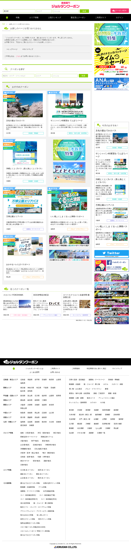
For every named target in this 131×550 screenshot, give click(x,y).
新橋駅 (107, 415)
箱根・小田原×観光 (27, 433)
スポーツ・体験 (117, 384)
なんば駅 (99, 428)
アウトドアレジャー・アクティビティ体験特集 (37, 511)
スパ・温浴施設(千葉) (47, 495)
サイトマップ (117, 368)
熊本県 (44, 422)
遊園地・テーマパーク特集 (30, 491)
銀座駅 (116, 410)
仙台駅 (71, 433)
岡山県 (37, 413)
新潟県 (22, 396)
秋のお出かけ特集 (26, 515)
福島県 (22, 383)
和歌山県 (23, 408)
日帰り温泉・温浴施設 (77, 379)
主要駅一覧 (101, 433)
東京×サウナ (24, 461)
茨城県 (53, 388)
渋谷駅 (79, 410)
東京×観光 (57, 433)
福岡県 (22, 422)
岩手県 (37, 379)
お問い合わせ (55, 372)
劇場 (106, 389)
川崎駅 (88, 424)
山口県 (51, 413)
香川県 (22, 417)
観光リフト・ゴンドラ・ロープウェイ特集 (35, 507)
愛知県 (22, 400)
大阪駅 (89, 428)
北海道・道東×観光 (27, 457)
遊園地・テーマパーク (97, 379)
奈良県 (51, 405)
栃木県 (22, 391)
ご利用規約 (76, 368)
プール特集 (42, 487)
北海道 (22, 379)
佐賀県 (30, 422)
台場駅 (96, 419)
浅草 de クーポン (44, 470)
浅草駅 (112, 419)
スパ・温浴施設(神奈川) (29, 499)
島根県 (30, 413)
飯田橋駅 (98, 415)
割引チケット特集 (44, 519)
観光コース (91, 398)
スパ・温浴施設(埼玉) (49, 499)
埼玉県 (38, 388)
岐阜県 (30, 400)
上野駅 (104, 419)
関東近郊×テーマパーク (28, 437)
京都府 (37, 405)
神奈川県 (31, 388)
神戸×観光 (35, 441)
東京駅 (71, 410)
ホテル (105, 384)
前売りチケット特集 (27, 519)
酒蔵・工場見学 (99, 393)
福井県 (44, 396)
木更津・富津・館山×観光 (29, 453)
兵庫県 (30, 405)
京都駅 (107, 428)
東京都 (22, 388)
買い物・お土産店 (75, 389)
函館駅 (91, 433)
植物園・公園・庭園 (76, 398)
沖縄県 (31, 425)
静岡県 (37, 400)
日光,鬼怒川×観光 (40, 449)
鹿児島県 (23, 425)
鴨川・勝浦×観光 (49, 453)
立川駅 (71, 424)
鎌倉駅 (96, 424)
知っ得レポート (42, 515)
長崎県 (37, 422)
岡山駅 (116, 428)
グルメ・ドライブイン (93, 389)
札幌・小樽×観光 (44, 457)
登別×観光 (36, 461)
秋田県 (51, 379)
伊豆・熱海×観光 (44, 433)
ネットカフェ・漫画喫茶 (78, 402)
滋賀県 (44, 405)
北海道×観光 (37, 445)
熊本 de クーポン (44, 478)
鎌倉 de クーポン (26, 474)
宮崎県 (58, 422)
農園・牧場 (112, 393)
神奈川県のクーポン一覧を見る (84, 320)
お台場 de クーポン (27, 478)
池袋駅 (96, 410)
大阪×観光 (24, 441)
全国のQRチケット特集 (51, 483)
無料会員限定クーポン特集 (30, 523)
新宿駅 (88, 410)
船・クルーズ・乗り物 (92, 384)
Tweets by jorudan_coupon (112, 256)
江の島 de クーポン (27, 470)
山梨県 (51, 396)
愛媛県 (30, 417)
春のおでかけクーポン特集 (30, 535)
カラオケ (93, 402)
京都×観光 (24, 465)
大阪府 (22, 405)
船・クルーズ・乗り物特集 (43, 503)
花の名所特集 (25, 503)
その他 (102, 402)
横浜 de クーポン (42, 474)
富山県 (30, 396)
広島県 (44, 413)
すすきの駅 (81, 433)
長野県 (58, 396)
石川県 (37, 396)
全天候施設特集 (48, 491)
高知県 (37, 417)
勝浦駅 (71, 428)
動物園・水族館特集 (27, 487)
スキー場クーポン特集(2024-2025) (32, 527)
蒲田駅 (121, 419)
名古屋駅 (80, 428)
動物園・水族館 (74, 384)
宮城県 (44, 379)
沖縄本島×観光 (50, 445)
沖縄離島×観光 (25, 449)
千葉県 (45, 388)
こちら (18, 56)
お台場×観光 (24, 445)
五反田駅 (72, 419)
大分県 (51, 422)
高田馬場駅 (106, 410)
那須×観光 (45, 441)
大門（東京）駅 (84, 419)
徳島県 (44, 417)
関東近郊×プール (47, 437)
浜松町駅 (116, 415)
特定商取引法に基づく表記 (96, 368)
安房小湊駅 (118, 424)
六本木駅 (72, 415)
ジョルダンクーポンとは (34, 368)
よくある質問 (34, 372)
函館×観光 (47, 461)
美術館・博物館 (113, 379)
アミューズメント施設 (107, 398)
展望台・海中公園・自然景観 (79, 393)
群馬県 (30, 391)
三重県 (44, 400)
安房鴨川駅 (106, 424)
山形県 (58, 379)
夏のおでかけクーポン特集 (30, 483)
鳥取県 (22, 413)
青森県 (30, 379)
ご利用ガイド (55, 368)
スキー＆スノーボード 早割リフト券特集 (35, 531)
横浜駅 (79, 424)
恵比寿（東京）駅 (85, 415)
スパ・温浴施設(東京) (28, 495)
